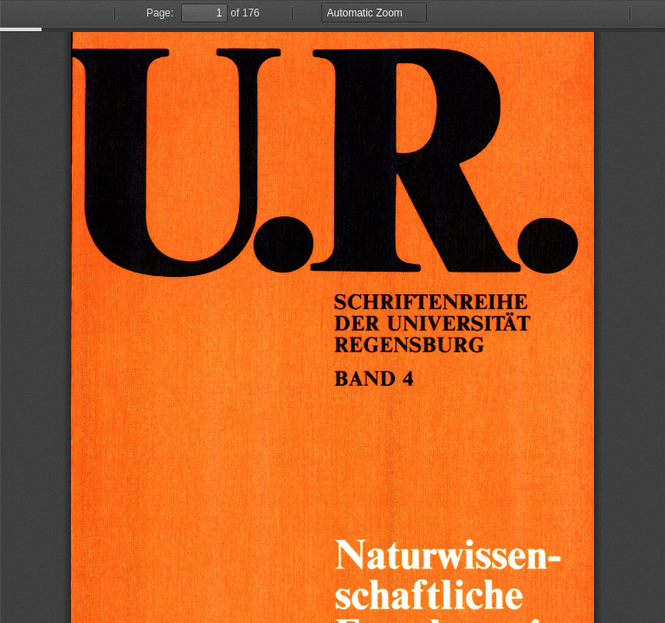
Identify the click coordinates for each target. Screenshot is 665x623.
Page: (159, 13)
